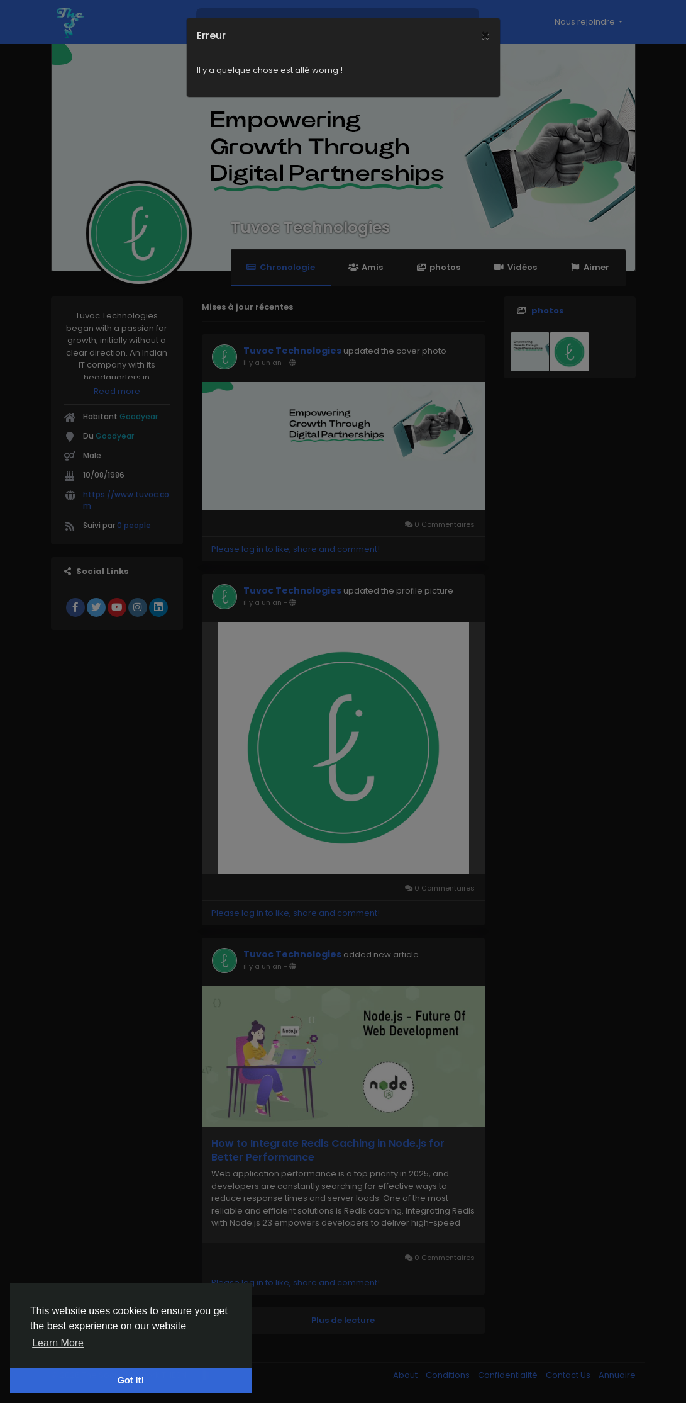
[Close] (485, 22)
